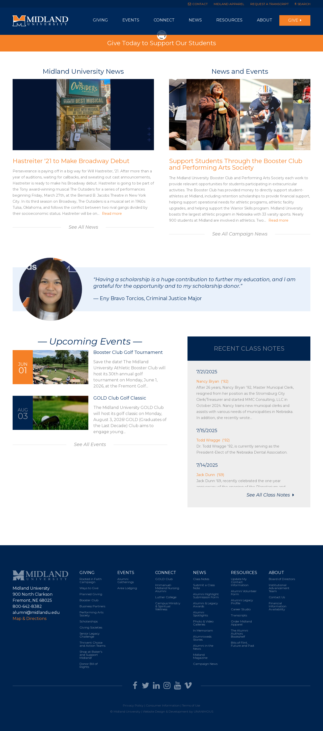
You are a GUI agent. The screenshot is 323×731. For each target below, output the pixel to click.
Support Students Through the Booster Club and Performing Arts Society (235, 164)
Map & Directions (29, 618)
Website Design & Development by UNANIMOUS (178, 711)
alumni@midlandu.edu (36, 612)
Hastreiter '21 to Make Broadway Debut (71, 161)
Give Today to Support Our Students (161, 43)
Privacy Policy (133, 705)
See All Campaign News (239, 234)
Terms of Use (191, 705)
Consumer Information (163, 705)
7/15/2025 (206, 430)
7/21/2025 (206, 372)
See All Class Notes (269, 495)
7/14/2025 (207, 465)
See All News (83, 227)
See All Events (90, 444)
